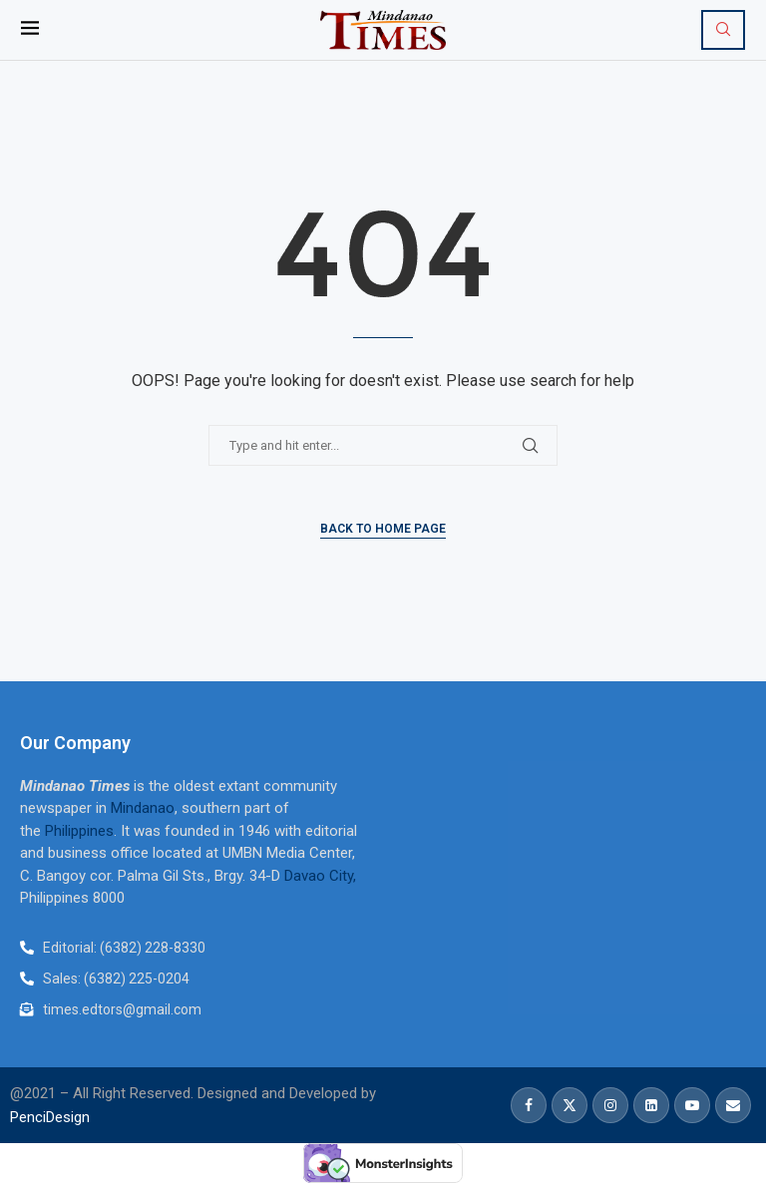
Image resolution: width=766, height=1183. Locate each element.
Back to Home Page (383, 529)
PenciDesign (50, 1117)
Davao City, (320, 876)
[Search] (723, 30)
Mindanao (143, 808)
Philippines (79, 831)
